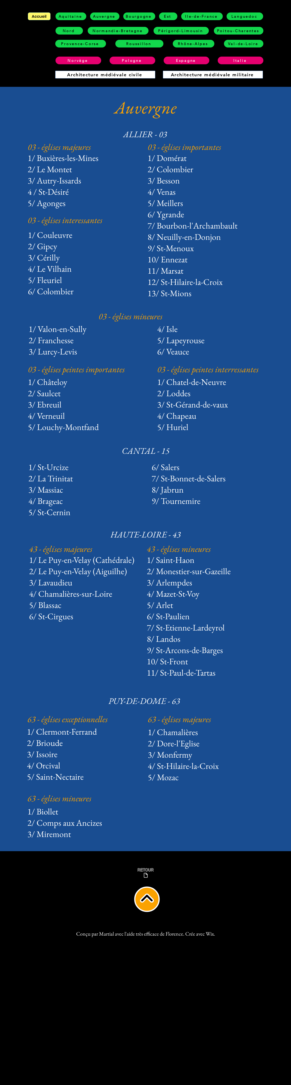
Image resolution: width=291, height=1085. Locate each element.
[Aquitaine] (71, 16)
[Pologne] (132, 60)
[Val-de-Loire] (243, 43)
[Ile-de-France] (202, 16)
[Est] (168, 16)
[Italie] (240, 60)
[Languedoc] (245, 16)
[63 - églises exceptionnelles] (86, 719)
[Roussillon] (139, 43)
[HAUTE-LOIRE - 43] (146, 534)
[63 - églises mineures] (86, 798)
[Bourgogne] (139, 16)
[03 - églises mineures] (150, 316)
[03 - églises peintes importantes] (79, 369)
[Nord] (69, 31)
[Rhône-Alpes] (193, 43)
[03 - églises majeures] (79, 147)
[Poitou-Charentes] (238, 31)
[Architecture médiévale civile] (105, 74)
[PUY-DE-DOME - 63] (144, 701)
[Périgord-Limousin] (181, 31)
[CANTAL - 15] (146, 450)
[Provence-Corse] (80, 43)
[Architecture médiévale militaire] (213, 74)
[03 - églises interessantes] (79, 220)
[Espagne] (186, 60)
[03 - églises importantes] (199, 147)
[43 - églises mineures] (205, 548)
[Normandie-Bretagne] (118, 31)
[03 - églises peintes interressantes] (215, 369)
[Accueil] (39, 16)
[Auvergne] (104, 16)
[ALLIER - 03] (145, 134)
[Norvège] (78, 60)
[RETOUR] (146, 873)
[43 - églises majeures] (72, 548)
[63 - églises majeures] (206, 719)
